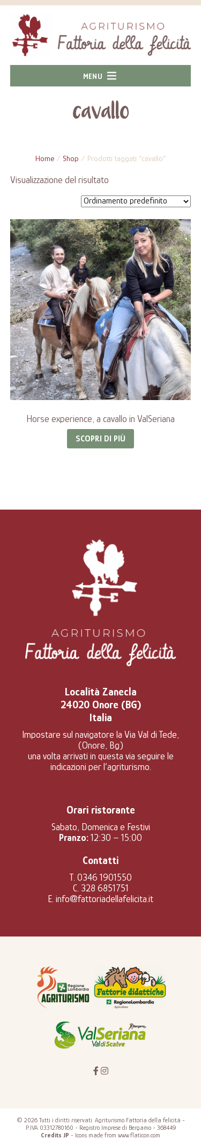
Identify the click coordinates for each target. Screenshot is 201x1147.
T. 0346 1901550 (101, 877)
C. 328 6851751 (101, 888)
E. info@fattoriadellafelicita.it (100, 899)
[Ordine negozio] (136, 201)
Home (44, 158)
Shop (71, 158)
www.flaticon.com (139, 1135)
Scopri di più (100, 439)
